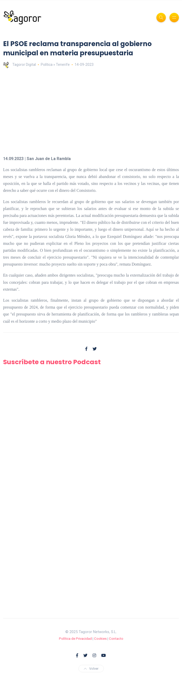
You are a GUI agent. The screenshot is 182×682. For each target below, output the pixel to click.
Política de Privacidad (75, 639)
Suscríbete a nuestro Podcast (52, 362)
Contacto (116, 639)
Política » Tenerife (55, 64)
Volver (91, 668)
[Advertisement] (91, 112)
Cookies (100, 639)
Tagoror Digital (19, 64)
